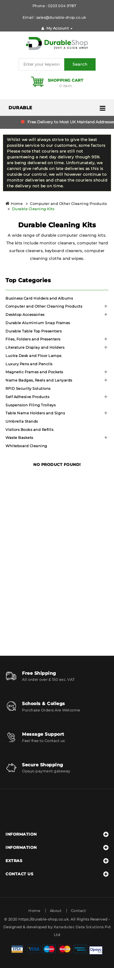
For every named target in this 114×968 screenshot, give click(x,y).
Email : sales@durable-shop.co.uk (54, 17)
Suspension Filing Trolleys (30, 405)
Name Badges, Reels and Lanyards (38, 380)
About (56, 910)
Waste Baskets (19, 437)
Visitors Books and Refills (29, 429)
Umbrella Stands (21, 421)
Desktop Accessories (25, 314)
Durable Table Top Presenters (33, 331)
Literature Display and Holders (34, 347)
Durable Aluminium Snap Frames (37, 323)
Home (14, 203)
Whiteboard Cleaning (26, 446)
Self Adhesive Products (27, 396)
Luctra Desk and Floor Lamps (33, 355)
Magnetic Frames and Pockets (34, 372)
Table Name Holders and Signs (35, 413)
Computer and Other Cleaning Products (68, 203)
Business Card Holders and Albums (39, 298)
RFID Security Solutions (28, 388)
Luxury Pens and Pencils (28, 364)
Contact (78, 910)
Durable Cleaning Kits (33, 209)
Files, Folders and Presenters (32, 339)
